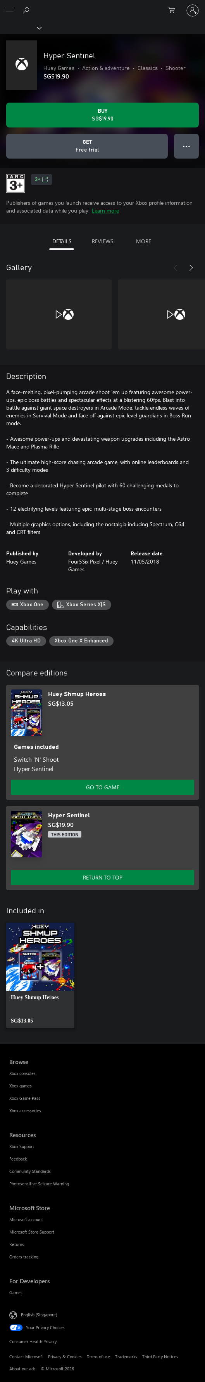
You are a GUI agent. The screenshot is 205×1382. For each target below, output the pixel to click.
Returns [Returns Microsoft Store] (16, 1244)
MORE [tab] (143, 241)
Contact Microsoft (26, 1356)
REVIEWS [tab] (102, 241)
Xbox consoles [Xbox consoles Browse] (22, 1073)
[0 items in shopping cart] (174, 10)
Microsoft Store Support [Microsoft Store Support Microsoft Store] (31, 1231)
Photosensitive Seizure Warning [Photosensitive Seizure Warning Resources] (39, 1183)
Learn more (105, 210)
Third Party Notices (160, 1356)
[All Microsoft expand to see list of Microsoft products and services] (9, 10)
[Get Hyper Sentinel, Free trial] (87, 146)
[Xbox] (20, 27)
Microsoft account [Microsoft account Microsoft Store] (26, 1219)
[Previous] (175, 267)
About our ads (22, 1368)
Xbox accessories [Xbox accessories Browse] (25, 1110)
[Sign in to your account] (192, 10)
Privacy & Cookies (65, 1356)
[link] (40, 975)
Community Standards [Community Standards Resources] (30, 1171)
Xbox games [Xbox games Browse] (20, 1085)
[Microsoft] (102, 5)
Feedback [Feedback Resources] (18, 1158)
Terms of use (98, 1356)
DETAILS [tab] (61, 241)
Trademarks (126, 1356)
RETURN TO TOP (102, 877)
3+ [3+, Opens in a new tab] (41, 179)
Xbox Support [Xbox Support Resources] (21, 1146)
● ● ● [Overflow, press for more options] (186, 146)
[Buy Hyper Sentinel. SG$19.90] (102, 115)
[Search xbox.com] (27, 10)
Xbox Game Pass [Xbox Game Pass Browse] (24, 1098)
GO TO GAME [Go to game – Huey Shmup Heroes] (102, 787)
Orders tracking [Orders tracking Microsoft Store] (23, 1256)
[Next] (191, 267)
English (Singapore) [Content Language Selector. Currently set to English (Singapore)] (39, 1314)
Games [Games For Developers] (15, 1292)
